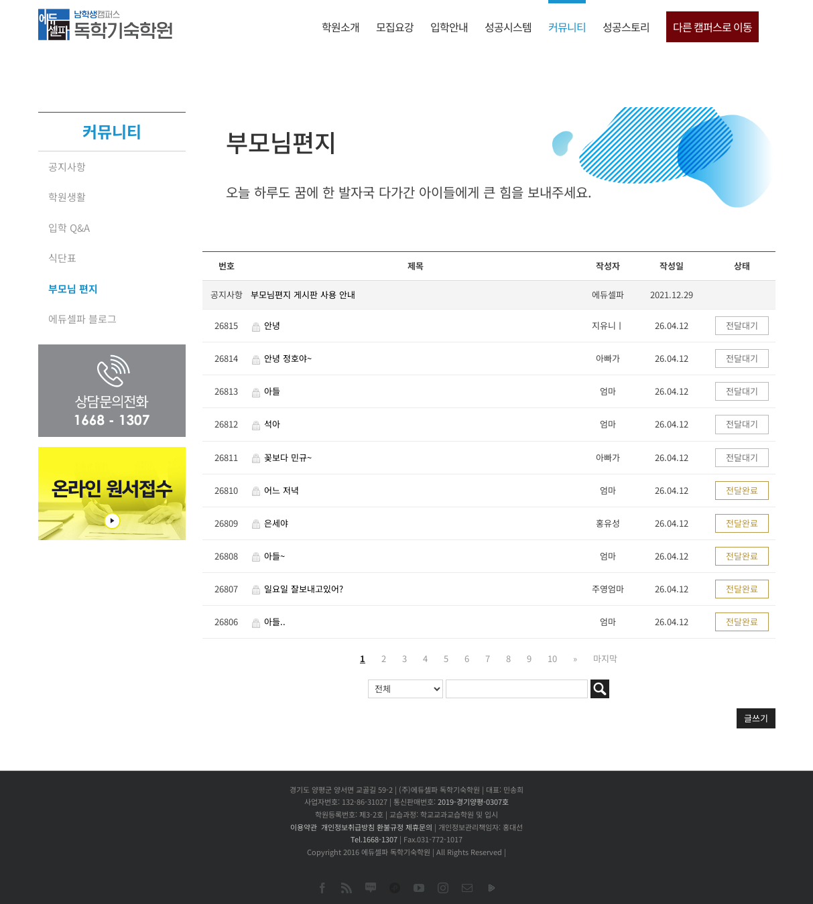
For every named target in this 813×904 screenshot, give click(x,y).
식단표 (62, 258)
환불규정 (390, 827)
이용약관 (303, 827)
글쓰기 (756, 718)
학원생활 (67, 197)
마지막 (605, 658)
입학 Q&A (69, 227)
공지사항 (67, 166)
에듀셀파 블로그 (82, 319)
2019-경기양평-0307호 (473, 801)
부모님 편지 (73, 288)
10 (552, 658)
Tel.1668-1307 (374, 839)
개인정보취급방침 (348, 827)
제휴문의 (418, 827)
